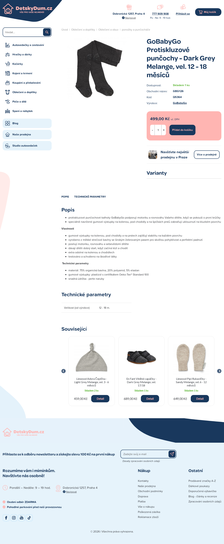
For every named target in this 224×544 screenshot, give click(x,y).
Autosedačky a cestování (28, 45)
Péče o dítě (19, 102)
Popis (65, 196)
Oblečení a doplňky (24, 92)
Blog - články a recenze (202, 496)
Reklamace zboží (148, 517)
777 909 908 (160, 14)
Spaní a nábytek (22, 111)
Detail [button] (100, 398)
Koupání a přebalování (26, 83)
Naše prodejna (21, 134)
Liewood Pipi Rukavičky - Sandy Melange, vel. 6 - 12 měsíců (191, 382)
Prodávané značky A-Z (202, 481)
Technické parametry (90, 196)
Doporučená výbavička (202, 491)
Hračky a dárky (22, 54)
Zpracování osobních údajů (204, 501)
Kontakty (143, 481)
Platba (141, 501)
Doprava (143, 496)
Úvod (64, 29)
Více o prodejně (207, 155)
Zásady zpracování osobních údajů (141, 461)
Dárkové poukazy (199, 486)
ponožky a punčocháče (136, 29)
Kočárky (17, 64)
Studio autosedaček (24, 146)
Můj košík (210, 12)
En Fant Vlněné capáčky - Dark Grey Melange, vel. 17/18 (141, 382)
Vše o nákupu (146, 507)
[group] (92, 371)
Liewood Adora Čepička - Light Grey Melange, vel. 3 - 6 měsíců (91, 382)
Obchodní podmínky (150, 491)
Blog (15, 123)
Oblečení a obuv (108, 29)
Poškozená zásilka (149, 512)
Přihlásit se (183, 14)
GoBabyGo (180, 103)
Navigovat (130, 17)
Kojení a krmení (22, 73)
